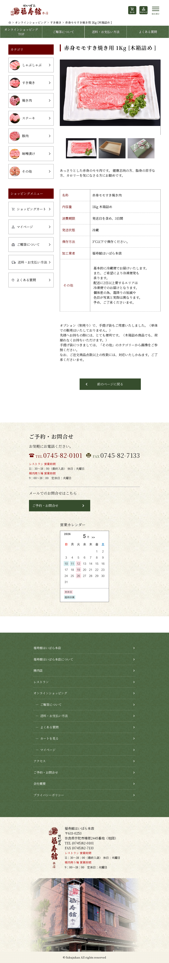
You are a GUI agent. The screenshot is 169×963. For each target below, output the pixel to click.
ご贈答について (63, 32)
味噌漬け (22, 154)
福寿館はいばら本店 (47, 648)
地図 (111, 838)
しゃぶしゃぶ (26, 65)
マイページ (22, 226)
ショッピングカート (29, 209)
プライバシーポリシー (48, 795)
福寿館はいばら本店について (53, 659)
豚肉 (19, 136)
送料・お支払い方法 (105, 32)
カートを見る (46, 738)
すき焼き (55, 22)
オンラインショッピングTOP (21, 31)
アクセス (39, 761)
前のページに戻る (110, 384)
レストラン (41, 682)
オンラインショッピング (30, 22)
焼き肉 (21, 100)
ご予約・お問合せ (45, 505)
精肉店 (38, 670)
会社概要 (39, 783)
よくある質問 (148, 32)
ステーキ (22, 118)
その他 (21, 171)
